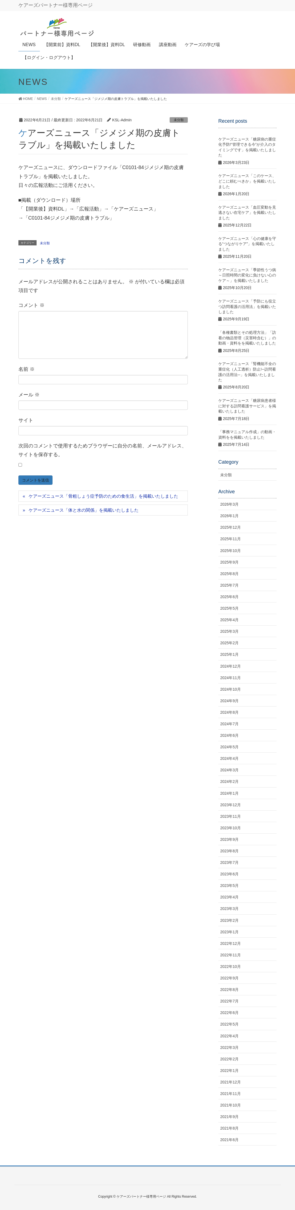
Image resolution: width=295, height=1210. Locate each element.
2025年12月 (230, 527)
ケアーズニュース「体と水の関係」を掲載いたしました (84, 510)
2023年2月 (229, 920)
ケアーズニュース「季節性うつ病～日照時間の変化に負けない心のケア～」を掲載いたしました (247, 275)
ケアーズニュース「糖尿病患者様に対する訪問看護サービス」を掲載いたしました (247, 405)
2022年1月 (229, 1070)
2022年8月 (229, 989)
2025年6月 (229, 597)
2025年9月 (229, 562)
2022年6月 (229, 1012)
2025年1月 (229, 654)
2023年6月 (229, 874)
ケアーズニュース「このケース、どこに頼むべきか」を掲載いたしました (247, 181)
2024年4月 (229, 758)
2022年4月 (229, 1036)
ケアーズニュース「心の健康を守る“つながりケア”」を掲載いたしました (247, 243)
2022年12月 (230, 943)
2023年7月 (229, 862)
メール (29, 394)
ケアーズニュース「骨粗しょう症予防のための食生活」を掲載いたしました (103, 496)
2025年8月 (229, 574)
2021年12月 (230, 1082)
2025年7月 (229, 585)
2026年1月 (229, 516)
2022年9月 (229, 978)
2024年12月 (230, 666)
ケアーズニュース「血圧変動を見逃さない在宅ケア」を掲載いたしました (247, 212)
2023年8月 (229, 851)
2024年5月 (229, 747)
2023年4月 (229, 897)
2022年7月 (229, 1001)
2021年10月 (230, 1105)
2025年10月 (230, 550)
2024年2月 (229, 781)
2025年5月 (229, 608)
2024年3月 (229, 770)
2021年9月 (229, 1116)
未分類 (179, 120)
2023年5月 (229, 885)
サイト (25, 420)
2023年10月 (230, 828)
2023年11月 (230, 816)
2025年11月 (230, 539)
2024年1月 (229, 793)
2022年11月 (230, 955)
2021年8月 (229, 1128)
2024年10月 (230, 689)
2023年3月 (229, 908)
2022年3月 (229, 1047)
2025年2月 (229, 643)
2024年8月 (229, 712)
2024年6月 (229, 735)
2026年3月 (229, 504)
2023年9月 (229, 839)
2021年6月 (229, 1140)
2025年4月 (229, 620)
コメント (31, 305)
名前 (26, 369)
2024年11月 (230, 678)
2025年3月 (229, 631)
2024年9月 (229, 701)
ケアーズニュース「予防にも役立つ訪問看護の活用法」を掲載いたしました (247, 306)
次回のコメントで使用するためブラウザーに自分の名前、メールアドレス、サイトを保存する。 (102, 450)
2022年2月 (229, 1059)
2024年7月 (229, 724)
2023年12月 (230, 805)
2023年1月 (229, 932)
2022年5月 (229, 1024)
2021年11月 (230, 1093)
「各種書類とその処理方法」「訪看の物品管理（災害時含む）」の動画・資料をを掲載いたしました (247, 337)
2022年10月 (230, 966)
